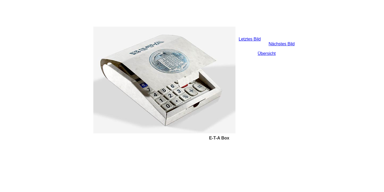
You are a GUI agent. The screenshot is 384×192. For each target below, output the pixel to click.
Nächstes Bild (282, 44)
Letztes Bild (250, 39)
